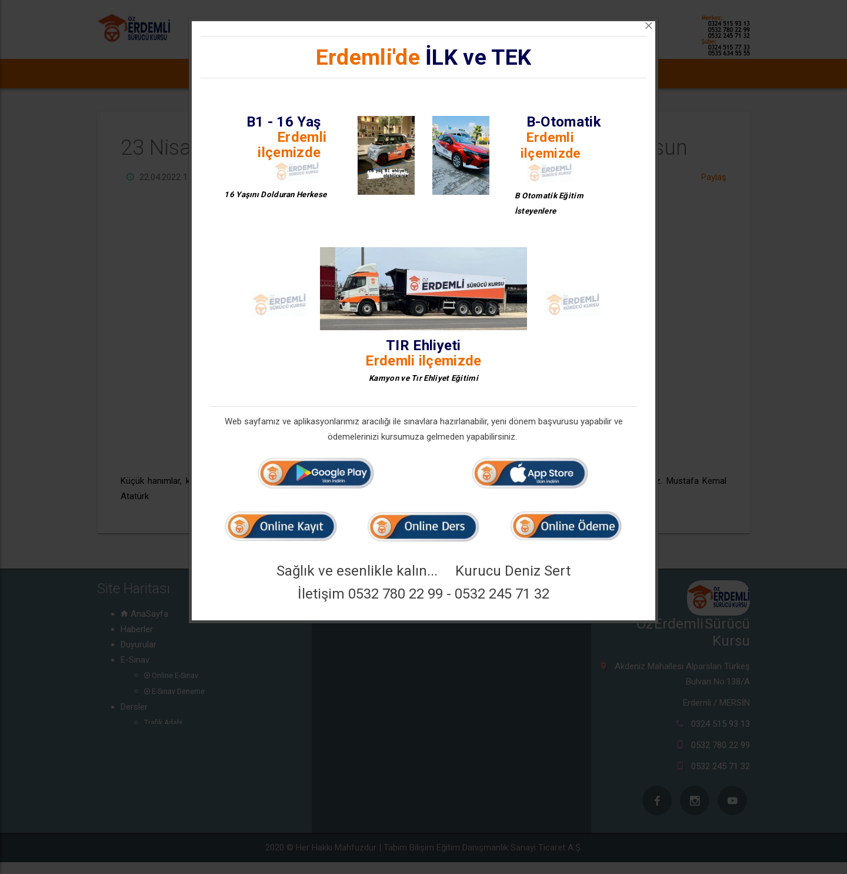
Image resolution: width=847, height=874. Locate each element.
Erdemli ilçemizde (292, 145)
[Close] (648, 26)
